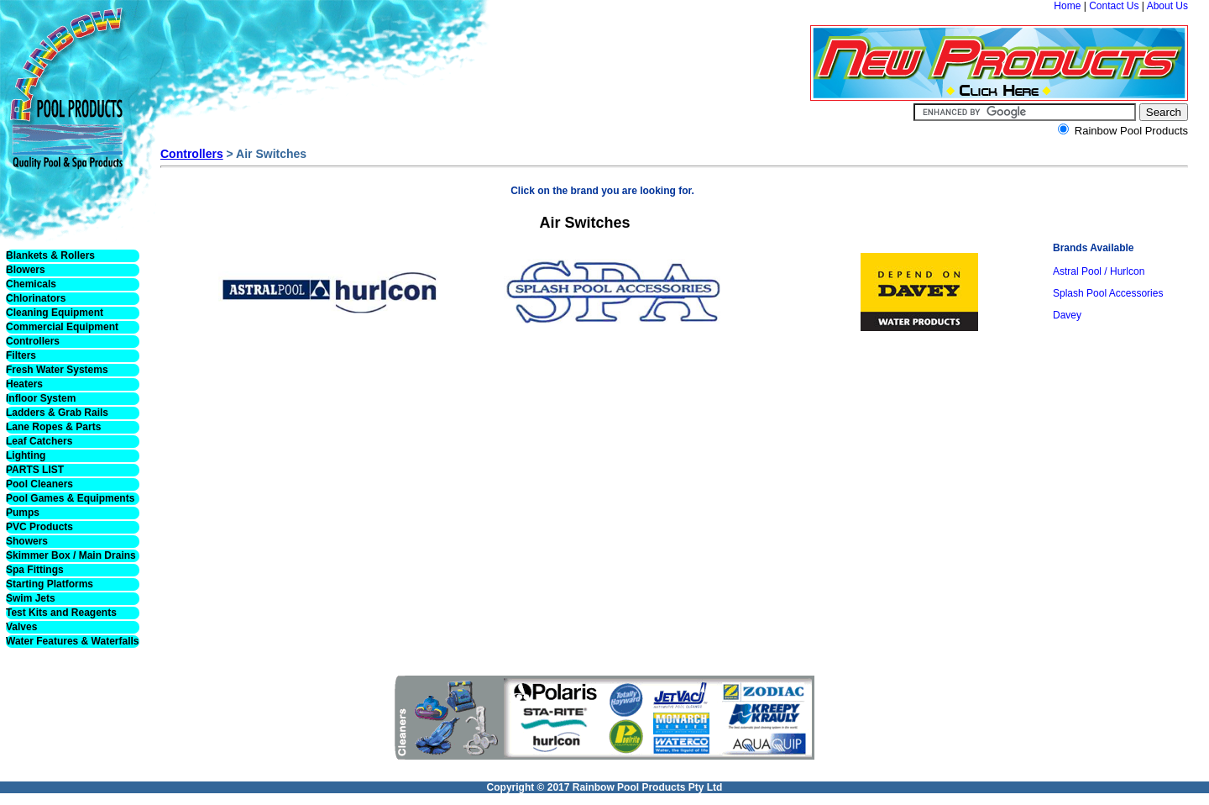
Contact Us (1113, 6)
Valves (21, 627)
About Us (1167, 6)
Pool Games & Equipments (70, 498)
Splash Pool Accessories (1108, 293)
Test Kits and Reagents (61, 612)
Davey (1067, 315)
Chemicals (31, 284)
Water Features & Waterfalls (72, 641)
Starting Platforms (49, 584)
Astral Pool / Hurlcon (1098, 271)
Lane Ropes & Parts (53, 427)
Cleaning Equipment (54, 312)
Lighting (25, 455)
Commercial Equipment (62, 327)
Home (1067, 6)
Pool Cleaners (39, 484)
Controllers (33, 341)
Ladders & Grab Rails (57, 412)
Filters (21, 355)
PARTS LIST (35, 470)
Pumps (22, 512)
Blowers (25, 270)
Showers (27, 541)
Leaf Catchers (39, 441)
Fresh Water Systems (57, 370)
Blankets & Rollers (50, 255)
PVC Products (39, 527)
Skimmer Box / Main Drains (71, 555)
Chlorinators (35, 298)
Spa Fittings (35, 570)
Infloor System (41, 398)
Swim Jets (30, 598)
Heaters (24, 384)
